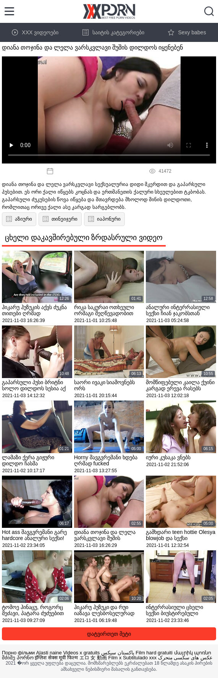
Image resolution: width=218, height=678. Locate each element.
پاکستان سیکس (117, 653)
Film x (115, 657)
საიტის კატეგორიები (113, 32)
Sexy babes (187, 32)
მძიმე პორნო (18, 657)
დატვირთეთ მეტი (109, 634)
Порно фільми (18, 653)
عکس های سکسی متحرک (185, 657)
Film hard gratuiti (154, 653)
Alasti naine (49, 653)
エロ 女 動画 (93, 657)
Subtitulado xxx (140, 657)
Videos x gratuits (81, 653)
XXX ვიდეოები (35, 32)
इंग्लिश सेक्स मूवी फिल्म (56, 657)
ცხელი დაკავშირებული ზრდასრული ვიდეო (84, 237)
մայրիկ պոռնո (193, 653)
